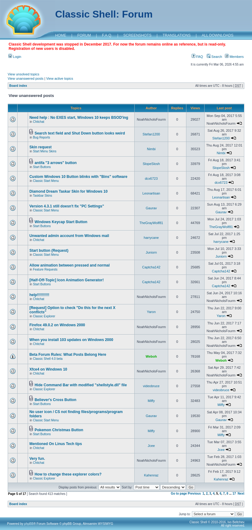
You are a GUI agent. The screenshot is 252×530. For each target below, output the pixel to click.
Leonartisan (151, 193)
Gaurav (151, 208)
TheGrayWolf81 (151, 223)
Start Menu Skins (44, 151)
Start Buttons (42, 167)
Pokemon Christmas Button (59, 430)
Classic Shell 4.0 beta (48, 358)
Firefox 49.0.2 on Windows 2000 (57, 325)
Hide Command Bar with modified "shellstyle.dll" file (81, 385)
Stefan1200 (151, 134)
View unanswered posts (25, 78)
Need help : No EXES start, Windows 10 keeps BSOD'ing (78, 117)
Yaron (151, 312)
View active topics (59, 78)
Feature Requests (45, 269)
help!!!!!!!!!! (39, 295)
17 (234, 493)
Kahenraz (151, 475)
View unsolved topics (23, 74)
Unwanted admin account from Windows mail (69, 236)
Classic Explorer (44, 316)
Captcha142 (151, 267)
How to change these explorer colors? (68, 474)
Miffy (151, 401)
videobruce (151, 386)
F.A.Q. (107, 35)
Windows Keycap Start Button (61, 222)
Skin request (40, 147)
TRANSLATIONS (177, 35)
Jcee (151, 446)
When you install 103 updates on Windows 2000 (71, 340)
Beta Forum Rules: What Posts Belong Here (67, 354)
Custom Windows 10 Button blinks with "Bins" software (78, 177)
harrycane (151, 237)
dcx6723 (151, 178)
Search (214, 56)
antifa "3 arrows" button (56, 163)
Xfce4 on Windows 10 (48, 369)
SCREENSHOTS (137, 35)
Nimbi (151, 149)
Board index (18, 85)
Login (14, 56)
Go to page (179, 493)
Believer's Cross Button (55, 400)
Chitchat (38, 121)
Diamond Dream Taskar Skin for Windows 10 (68, 191)
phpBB (29, 523)
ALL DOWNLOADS (218, 35)
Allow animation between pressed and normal (69, 265)
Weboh (151, 356)
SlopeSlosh (151, 164)
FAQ (197, 56)
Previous (194, 493)
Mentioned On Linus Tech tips (55, 444)
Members (234, 56)
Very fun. (37, 458)
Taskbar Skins (42, 195)
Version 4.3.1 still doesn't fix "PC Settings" (66, 206)
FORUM (84, 35)
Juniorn (151, 252)
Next (241, 493)
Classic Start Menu (46, 181)
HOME (60, 35)
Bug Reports (41, 137)
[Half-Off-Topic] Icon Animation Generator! (66, 280)
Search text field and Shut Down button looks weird (80, 133)
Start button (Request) (48, 250)
